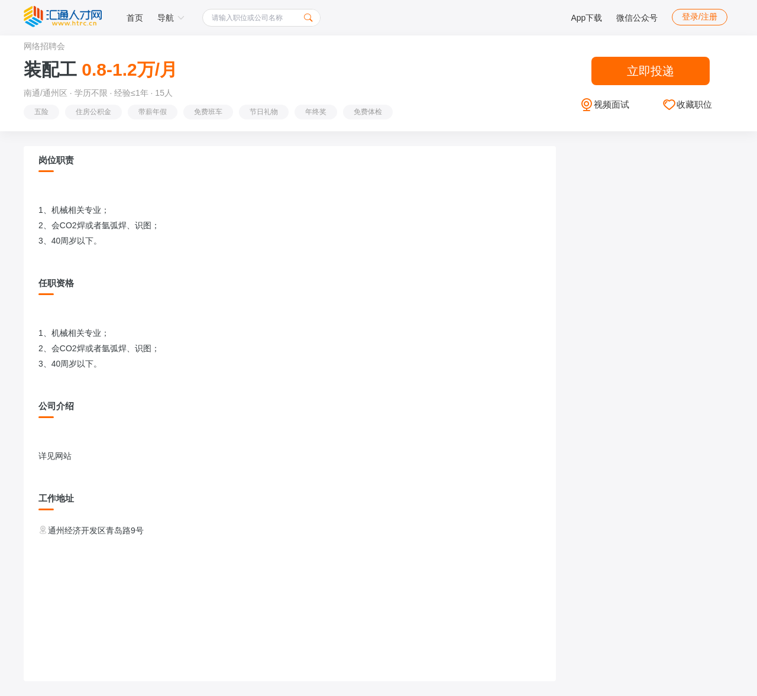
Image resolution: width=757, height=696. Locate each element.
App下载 (586, 17)
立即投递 (650, 70)
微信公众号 (637, 17)
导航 (171, 17)
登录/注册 (699, 16)
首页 (135, 17)
